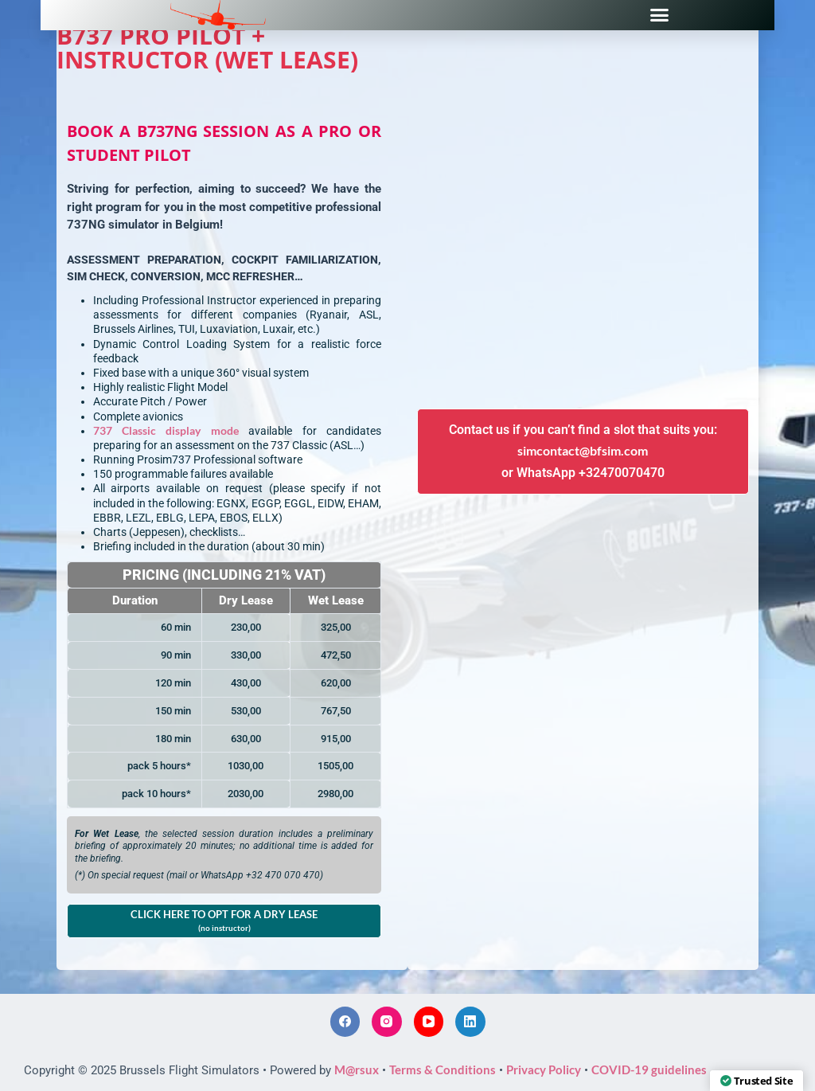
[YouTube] (429, 1022)
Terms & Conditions (442, 1069)
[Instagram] (387, 1022)
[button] (660, 15)
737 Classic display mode (166, 430)
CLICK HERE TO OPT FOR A (224, 920)
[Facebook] (345, 1022)
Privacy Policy (543, 1069)
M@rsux (356, 1069)
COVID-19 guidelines (649, 1069)
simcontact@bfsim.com (582, 450)
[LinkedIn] (470, 1022)
